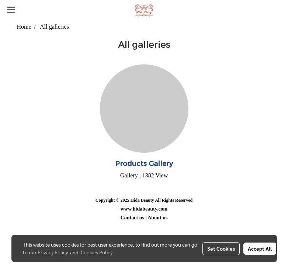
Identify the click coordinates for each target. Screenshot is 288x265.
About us (157, 217)
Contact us (132, 217)
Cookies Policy (96, 252)
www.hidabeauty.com (144, 209)
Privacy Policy (53, 252)
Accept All (260, 248)
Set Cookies (221, 248)
